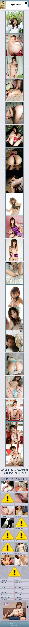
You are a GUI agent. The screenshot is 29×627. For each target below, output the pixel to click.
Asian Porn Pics (18, 582)
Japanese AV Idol (18, 585)
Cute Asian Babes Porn (19, 590)
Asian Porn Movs (18, 594)
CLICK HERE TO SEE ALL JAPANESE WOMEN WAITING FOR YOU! (14, 471)
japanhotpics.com (4, 590)
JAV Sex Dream (18, 580)
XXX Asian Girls (4, 580)
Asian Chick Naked (4, 594)
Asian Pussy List (18, 599)
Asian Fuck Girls (4, 592)
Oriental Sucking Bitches (5, 597)
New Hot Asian (4, 582)
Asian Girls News (4, 585)
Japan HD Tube (18, 597)
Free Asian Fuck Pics (19, 587)
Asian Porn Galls (18, 592)
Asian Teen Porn (4, 599)
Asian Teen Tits (4, 587)
